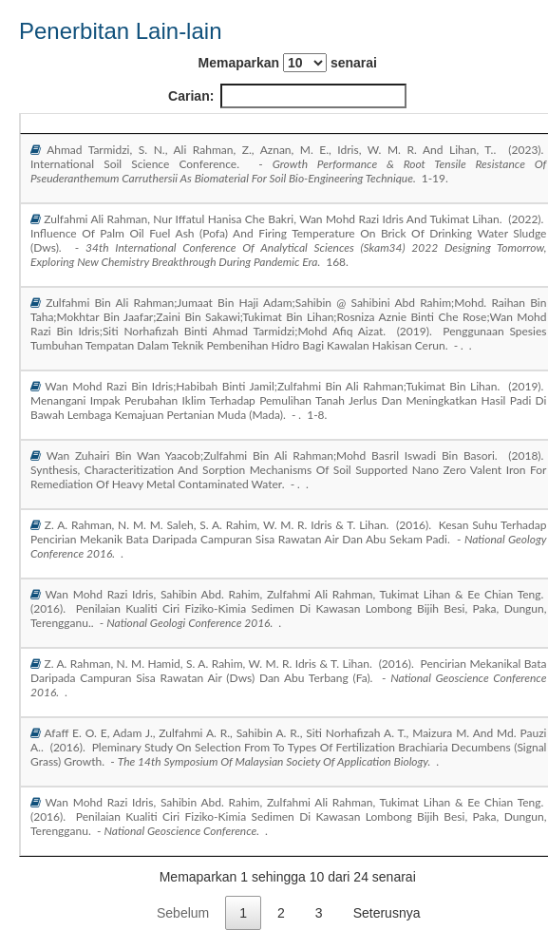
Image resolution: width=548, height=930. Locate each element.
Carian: (287, 96)
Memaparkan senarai (287, 62)
